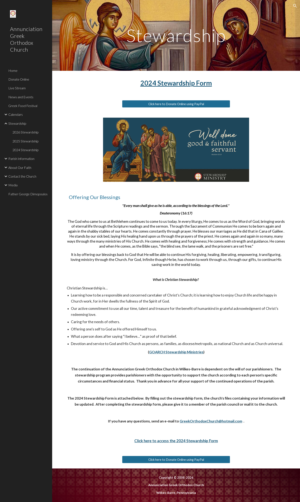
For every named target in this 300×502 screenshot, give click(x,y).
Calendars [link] (15, 114)
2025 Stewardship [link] (26, 141)
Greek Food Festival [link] (22, 106)
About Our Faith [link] (19, 167)
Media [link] (13, 185)
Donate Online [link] (18, 79)
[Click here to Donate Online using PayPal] (176, 104)
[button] (295, 6)
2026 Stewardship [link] (26, 132)
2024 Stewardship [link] (26, 150)
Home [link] (13, 70)
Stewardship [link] (17, 123)
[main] (176, 35)
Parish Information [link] (21, 159)
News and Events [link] (20, 97)
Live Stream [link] (17, 88)
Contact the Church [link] (22, 176)
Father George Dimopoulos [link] (28, 194)
